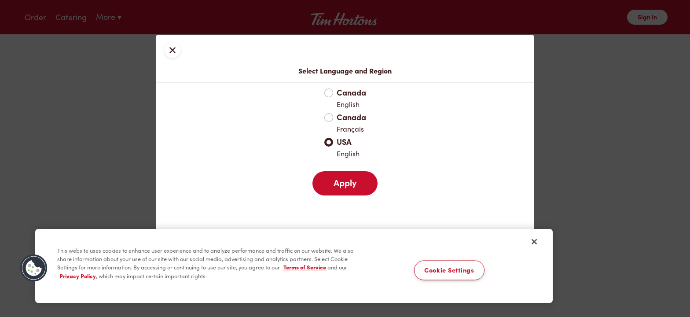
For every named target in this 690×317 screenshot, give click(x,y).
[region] (294, 266)
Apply (345, 183)
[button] (34, 268)
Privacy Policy (77, 276)
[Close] (534, 241)
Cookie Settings (449, 270)
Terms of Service (304, 267)
